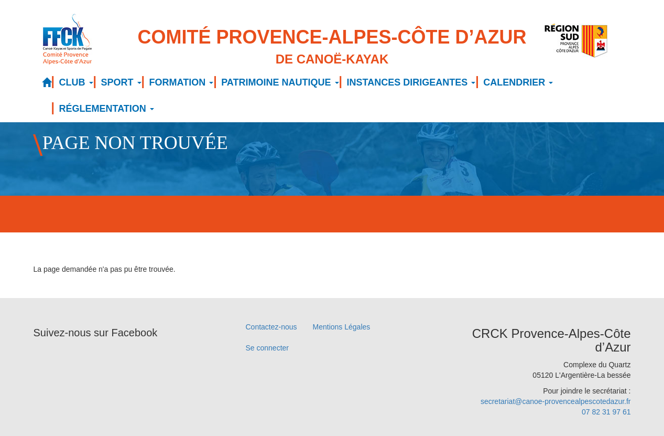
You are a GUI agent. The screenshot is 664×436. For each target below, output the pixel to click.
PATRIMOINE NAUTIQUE (280, 82)
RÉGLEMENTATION (106, 108)
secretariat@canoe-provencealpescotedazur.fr (556, 401)
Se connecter (267, 348)
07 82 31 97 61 (606, 412)
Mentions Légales (342, 327)
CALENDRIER (518, 82)
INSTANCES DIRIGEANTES (411, 82)
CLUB (76, 82)
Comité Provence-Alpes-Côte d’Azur (332, 47)
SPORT (121, 82)
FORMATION (181, 82)
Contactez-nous (271, 327)
